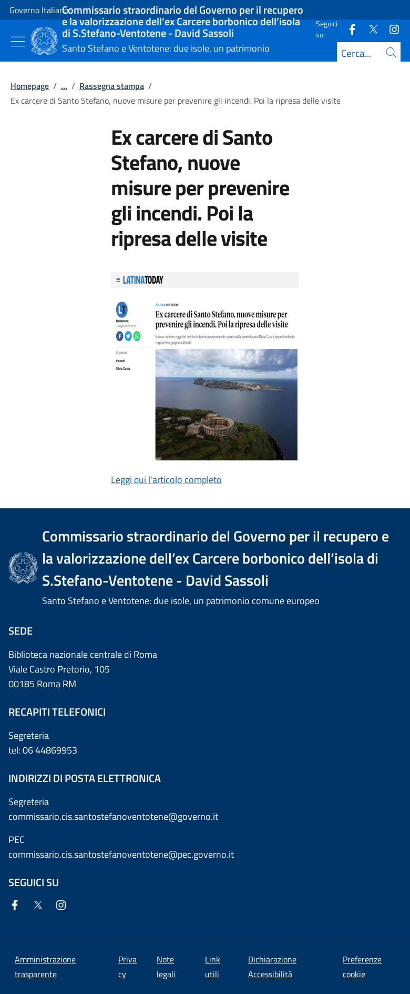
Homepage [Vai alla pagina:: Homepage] (30, 85)
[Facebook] (347, 29)
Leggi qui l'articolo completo (166, 480)
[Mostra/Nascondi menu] (17, 41)
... (64, 85)
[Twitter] (369, 29)
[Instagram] (390, 29)
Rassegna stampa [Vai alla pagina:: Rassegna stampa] (111, 85)
